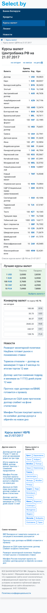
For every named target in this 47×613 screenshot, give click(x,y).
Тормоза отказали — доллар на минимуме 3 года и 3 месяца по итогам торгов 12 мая (22, 365)
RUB (10, 281)
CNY (33, 159)
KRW (33, 251)
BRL (32, 116)
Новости (7, 34)
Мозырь (29, 480)
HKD (33, 127)
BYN (33, 85)
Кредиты (8, 17)
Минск (29, 501)
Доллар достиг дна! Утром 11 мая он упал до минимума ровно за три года (12, 455)
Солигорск (30, 506)
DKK (33, 138)
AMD (33, 107)
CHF (33, 237)
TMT (33, 174)
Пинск (28, 460)
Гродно (29, 489)
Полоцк (39, 464)
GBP (33, 224)
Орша (28, 468)
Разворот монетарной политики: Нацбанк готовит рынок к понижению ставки (22, 351)
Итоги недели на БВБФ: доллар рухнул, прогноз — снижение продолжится (11, 466)
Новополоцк (38, 468)
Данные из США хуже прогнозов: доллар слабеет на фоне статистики (22, 402)
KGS (33, 154)
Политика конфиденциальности (16, 593)
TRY (33, 216)
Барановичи (38, 455)
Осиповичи (30, 522)
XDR (33, 188)
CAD (33, 150)
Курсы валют (10, 22)
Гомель (29, 472)
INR (32, 146)
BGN (33, 111)
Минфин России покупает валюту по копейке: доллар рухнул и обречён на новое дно (23, 416)
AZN (33, 100)
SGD (33, 198)
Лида (37, 489)
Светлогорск (31, 476)
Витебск (29, 464)
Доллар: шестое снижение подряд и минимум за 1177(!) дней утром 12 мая (23, 379)
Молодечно (30, 510)
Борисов (37, 501)
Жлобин (39, 480)
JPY (32, 142)
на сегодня (16, 62)
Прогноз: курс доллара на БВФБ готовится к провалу (23, 541)
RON (33, 167)
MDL (33, 163)
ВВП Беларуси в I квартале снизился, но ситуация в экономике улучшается (21, 535)
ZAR (33, 244)
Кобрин (37, 460)
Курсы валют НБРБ (17, 434)
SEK (32, 232)
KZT (33, 212)
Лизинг (7, 28)
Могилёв (29, 518)
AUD (33, 93)
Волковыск (30, 493)
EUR (33, 81)
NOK (33, 184)
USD (33, 77)
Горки (40, 522)
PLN (33, 89)
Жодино (29, 514)
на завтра (27, 62)
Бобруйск (39, 518)
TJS (32, 205)
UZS (33, 220)
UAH (33, 134)
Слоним (29, 497)
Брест (28, 455)
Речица (29, 485)
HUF (33, 120)
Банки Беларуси (11, 11)
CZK (33, 228)
